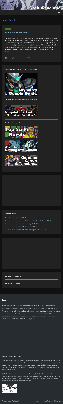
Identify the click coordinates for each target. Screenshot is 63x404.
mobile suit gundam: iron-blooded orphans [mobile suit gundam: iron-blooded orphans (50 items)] (47, 316)
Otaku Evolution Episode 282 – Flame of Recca (20, 218)
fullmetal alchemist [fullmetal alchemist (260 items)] (21, 311)
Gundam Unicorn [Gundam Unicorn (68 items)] (51, 311)
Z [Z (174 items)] (35, 319)
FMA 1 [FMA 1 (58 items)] (6, 311)
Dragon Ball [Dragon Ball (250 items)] (45, 308)
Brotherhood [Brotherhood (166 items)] (6, 308)
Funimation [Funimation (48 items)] (31, 311)
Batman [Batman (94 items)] (46, 305)
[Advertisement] (31, 191)
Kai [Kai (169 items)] (22, 314)
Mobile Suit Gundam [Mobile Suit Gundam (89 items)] (31, 316)
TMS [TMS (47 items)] (34, 319)
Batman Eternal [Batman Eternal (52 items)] (51, 305)
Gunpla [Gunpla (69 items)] (58, 311)
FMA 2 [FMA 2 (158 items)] (11, 311)
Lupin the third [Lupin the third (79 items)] (6, 316)
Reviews (7, 29)
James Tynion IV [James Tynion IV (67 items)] (16, 314)
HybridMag (57, 401)
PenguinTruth (50, 360)
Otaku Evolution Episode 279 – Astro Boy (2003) (21, 227)
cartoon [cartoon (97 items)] (13, 308)
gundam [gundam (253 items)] (43, 311)
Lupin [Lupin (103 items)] (44, 314)
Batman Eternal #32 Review (17, 32)
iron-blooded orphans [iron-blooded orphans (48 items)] (6, 314)
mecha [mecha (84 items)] (12, 316)
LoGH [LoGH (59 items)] (40, 314)
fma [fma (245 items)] (3, 311)
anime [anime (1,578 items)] (12, 305)
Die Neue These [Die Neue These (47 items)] (37, 308)
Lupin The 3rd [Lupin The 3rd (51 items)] (55, 314)
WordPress (47, 401)
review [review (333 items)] (22, 318)
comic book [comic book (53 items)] (22, 308)
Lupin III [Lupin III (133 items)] (48, 314)
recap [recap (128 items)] (17, 319)
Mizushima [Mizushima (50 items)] (16, 316)
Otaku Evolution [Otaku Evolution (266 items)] (8, 318)
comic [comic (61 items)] (17, 308)
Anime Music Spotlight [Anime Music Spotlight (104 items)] (36, 305)
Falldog (27, 360)
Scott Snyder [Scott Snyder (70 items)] (29, 319)
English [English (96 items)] (56, 308)
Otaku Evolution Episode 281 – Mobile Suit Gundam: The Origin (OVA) (28, 221)
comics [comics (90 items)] (28, 308)
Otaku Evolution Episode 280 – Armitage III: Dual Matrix (23, 224)
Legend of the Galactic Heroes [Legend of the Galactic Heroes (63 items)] (31, 314)
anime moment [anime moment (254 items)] (23, 305)
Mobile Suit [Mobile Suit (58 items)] (22, 316)
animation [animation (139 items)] (5, 305)
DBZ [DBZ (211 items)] (32, 308)
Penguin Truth (14, 58)
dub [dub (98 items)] (52, 308)
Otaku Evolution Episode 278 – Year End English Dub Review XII (25, 230)
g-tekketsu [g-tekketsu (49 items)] (37, 311)
